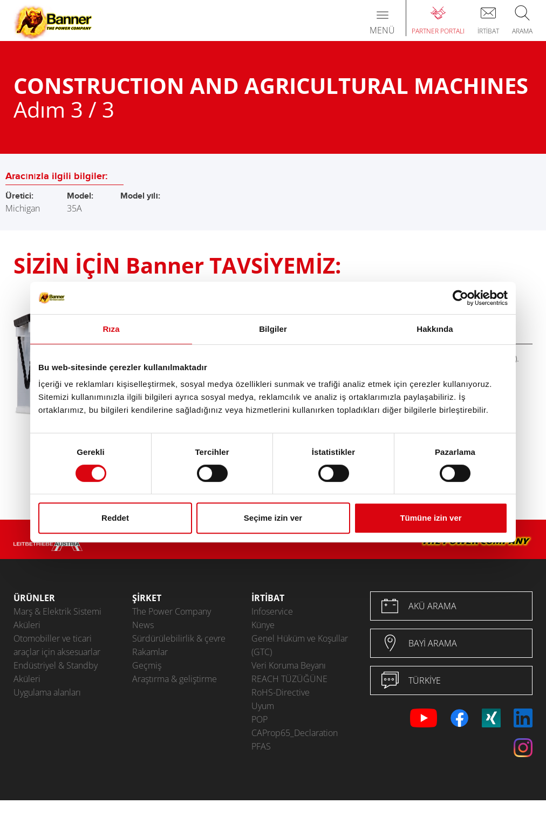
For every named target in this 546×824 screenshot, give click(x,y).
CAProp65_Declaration (294, 733)
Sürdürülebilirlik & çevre (179, 638)
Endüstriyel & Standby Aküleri (55, 672)
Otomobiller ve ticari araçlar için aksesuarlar (56, 645)
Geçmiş (146, 665)
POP (259, 719)
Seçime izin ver (273, 517)
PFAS (261, 746)
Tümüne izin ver (430, 517)
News (143, 625)
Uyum (262, 706)
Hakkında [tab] (435, 328)
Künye (263, 625)
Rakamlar (150, 652)
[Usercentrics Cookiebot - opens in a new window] (460, 298)
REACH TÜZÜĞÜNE (289, 679)
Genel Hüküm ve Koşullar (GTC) (299, 645)
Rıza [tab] (111, 328)
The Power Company (171, 611)
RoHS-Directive (280, 692)
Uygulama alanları (47, 692)
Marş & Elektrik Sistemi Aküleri (57, 618)
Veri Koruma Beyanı (288, 665)
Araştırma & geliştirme (174, 679)
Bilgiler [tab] (273, 328)
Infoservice (272, 611)
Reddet (115, 517)
